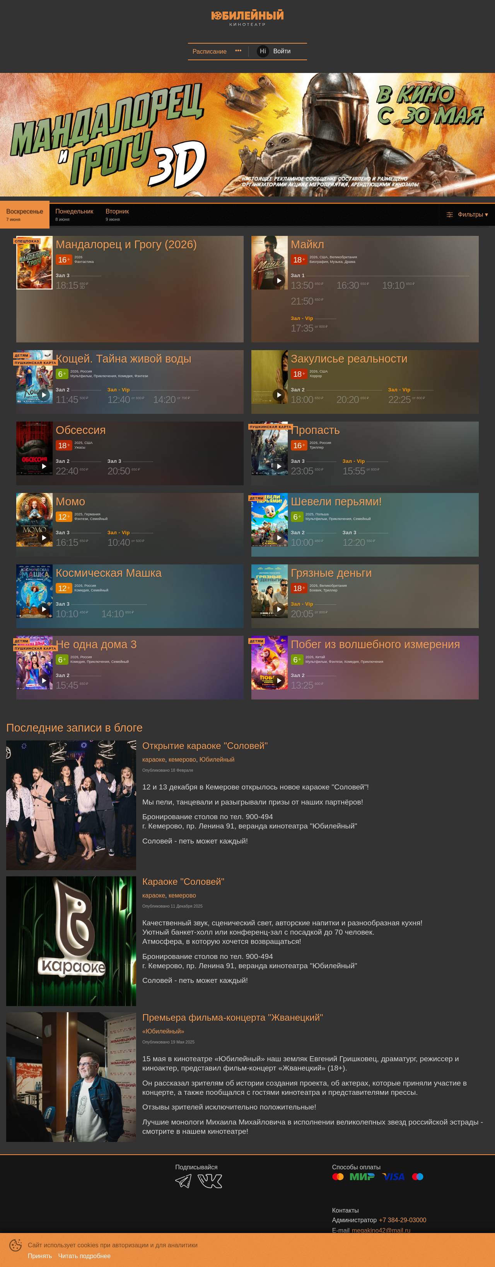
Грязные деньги (331, 573)
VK (210, 1181)
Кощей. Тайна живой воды (123, 358)
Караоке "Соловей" (183, 881)
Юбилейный (217, 759)
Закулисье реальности (349, 358)
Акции (133, 51)
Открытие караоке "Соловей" (205, 745)
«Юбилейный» (163, 1031)
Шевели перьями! (336, 501)
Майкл (307, 244)
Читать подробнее (84, 1256)
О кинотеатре (378, 51)
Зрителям (423, 51)
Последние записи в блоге (74, 728)
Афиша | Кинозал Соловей (74, 51)
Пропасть (315, 430)
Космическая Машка (109, 573)
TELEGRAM (183, 1181)
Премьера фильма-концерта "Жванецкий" (232, 1017)
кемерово (182, 759)
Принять (40, 1256)
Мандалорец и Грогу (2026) (126, 244)
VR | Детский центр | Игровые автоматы (289, 51)
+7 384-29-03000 (402, 1220)
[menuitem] (75, 51)
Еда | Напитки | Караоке (186, 51)
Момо (70, 501)
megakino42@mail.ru (381, 1230)
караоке (153, 759)
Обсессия (81, 430)
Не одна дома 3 (96, 645)
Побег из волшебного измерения (375, 645)
